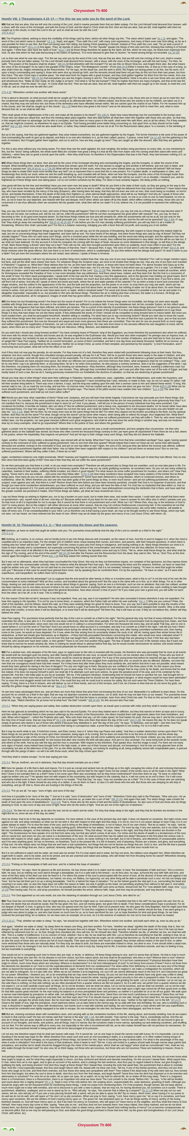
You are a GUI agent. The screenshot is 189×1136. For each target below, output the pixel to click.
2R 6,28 (166, 386)
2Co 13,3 (33, 47)
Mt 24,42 (94, 700)
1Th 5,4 (6, 762)
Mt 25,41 (55, 222)
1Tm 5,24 (87, 474)
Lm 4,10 (158, 389)
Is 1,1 (161, 38)
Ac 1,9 (66, 106)
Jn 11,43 (155, 137)
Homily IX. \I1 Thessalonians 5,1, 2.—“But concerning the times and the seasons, (60, 525)
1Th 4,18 (6, 92)
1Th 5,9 (6, 895)
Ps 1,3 (49, 1082)
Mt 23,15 (117, 799)
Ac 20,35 (173, 52)
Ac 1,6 (53, 556)
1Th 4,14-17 (8, 33)
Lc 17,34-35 (48, 168)
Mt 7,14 (89, 1017)
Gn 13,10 (100, 270)
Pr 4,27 (176, 1000)
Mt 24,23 (64, 553)
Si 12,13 (147, 1090)
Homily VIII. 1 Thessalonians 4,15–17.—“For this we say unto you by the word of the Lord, (66, 18)
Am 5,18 (135, 720)
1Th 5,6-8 (7, 810)
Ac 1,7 (143, 601)
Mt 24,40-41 (34, 168)
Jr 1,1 (51, 41)
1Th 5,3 (6, 706)
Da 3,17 (61, 686)
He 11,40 (16, 126)
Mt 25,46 (65, 222)
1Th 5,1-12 (7, 533)
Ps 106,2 (103, 115)
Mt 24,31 (37, 78)
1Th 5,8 (6, 864)
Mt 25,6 (123, 66)
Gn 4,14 (17, 411)
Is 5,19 (60, 720)
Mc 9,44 (169, 219)
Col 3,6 (56, 802)
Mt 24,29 (63, 64)
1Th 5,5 (6, 790)
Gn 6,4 (174, 247)
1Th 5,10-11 (8, 920)
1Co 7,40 (64, 49)
